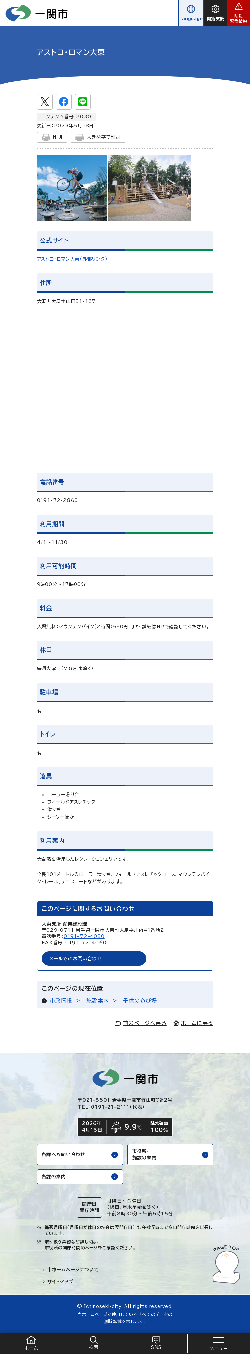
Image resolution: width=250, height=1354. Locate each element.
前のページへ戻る (141, 1023)
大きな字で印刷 (98, 137)
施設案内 (97, 1000)
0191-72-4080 (84, 936)
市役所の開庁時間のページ (71, 1248)
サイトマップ (58, 1281)
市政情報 (61, 1000)
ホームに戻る (193, 1023)
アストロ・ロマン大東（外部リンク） (72, 259)
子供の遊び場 (140, 1000)
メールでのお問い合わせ (75, 958)
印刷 (52, 137)
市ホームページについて (70, 1269)
